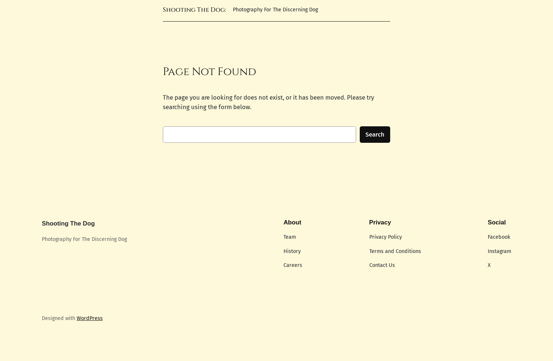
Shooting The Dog (68, 223)
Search (375, 134)
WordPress (90, 318)
